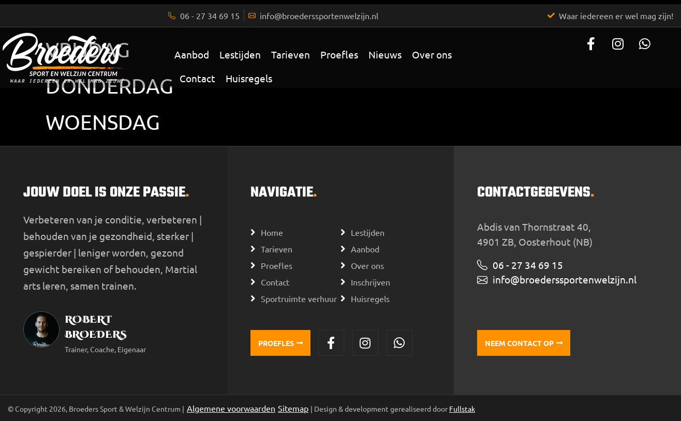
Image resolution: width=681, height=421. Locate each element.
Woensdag (103, 122)
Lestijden (240, 54)
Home (272, 232)
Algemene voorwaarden (231, 408)
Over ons (432, 54)
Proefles (339, 54)
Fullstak (462, 408)
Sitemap (293, 408)
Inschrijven (370, 282)
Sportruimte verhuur (299, 298)
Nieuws (385, 54)
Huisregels (249, 78)
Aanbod (191, 54)
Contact (197, 78)
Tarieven (290, 54)
